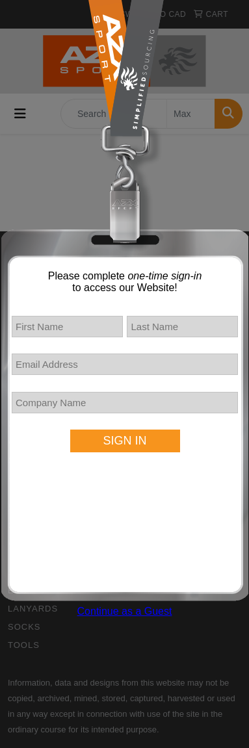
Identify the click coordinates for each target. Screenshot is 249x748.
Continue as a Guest (124, 611)
